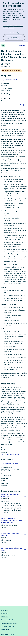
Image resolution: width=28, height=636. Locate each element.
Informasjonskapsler (7, 620)
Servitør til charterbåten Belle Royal (11, 549)
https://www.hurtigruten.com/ (10, 454)
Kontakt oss (4, 613)
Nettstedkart (5, 629)
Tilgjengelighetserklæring (9, 623)
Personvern (4, 617)
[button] (10, 463)
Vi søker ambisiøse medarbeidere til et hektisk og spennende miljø (11, 520)
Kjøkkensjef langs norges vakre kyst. (10, 495)
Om (8, 626)
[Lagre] (25, 496)
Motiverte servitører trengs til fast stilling (11, 534)
